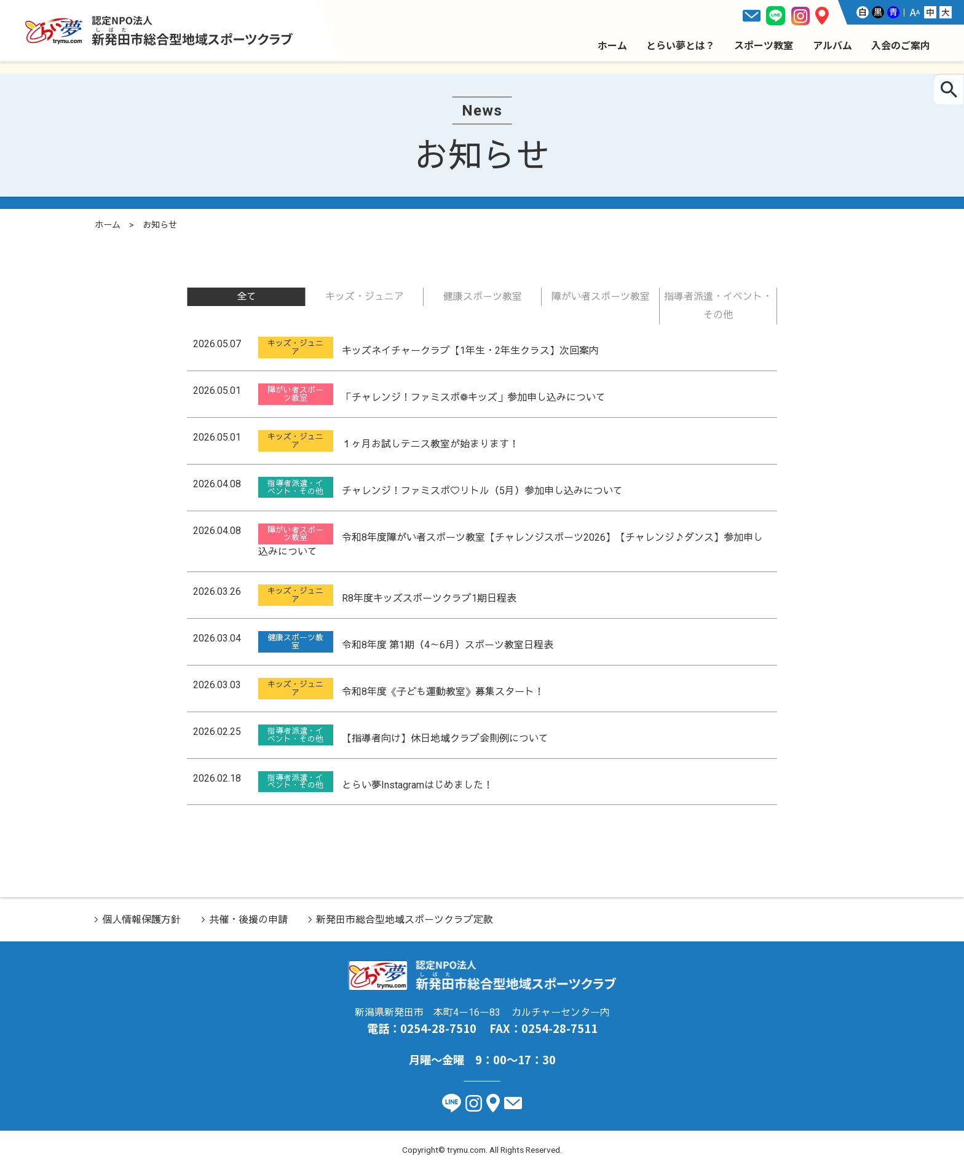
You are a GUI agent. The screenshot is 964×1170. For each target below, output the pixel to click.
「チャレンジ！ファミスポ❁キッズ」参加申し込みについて (474, 397)
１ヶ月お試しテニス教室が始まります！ (430, 444)
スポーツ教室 (763, 44)
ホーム (612, 44)
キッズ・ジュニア (364, 296)
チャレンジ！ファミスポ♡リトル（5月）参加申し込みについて (482, 491)
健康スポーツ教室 (482, 296)
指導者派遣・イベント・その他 (718, 306)
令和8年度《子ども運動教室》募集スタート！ (443, 691)
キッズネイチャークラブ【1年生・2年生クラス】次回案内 (470, 350)
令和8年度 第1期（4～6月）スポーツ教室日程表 (447, 645)
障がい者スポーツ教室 (600, 296)
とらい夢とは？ (680, 44)
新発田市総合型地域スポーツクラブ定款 (404, 919)
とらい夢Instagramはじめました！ (417, 784)
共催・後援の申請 (248, 919)
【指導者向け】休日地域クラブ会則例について (445, 738)
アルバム (832, 44)
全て (246, 296)
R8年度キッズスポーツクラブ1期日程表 (429, 598)
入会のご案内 (900, 44)
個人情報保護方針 (141, 919)
